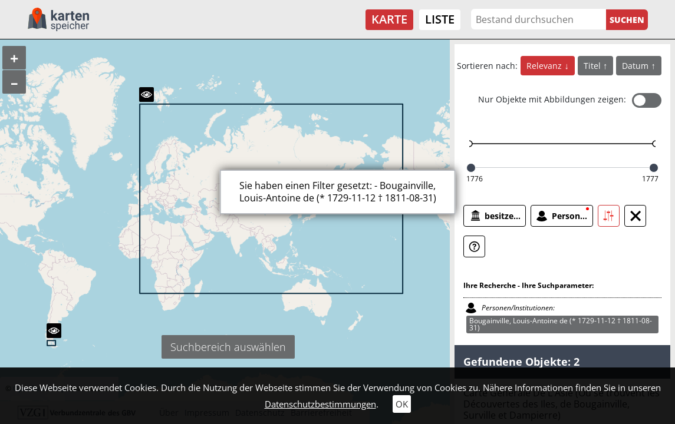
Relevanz (545, 65)
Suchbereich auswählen (228, 347)
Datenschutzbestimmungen (320, 404)
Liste (440, 19)
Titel (593, 65)
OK (402, 404)
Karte (389, 19)
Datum (636, 65)
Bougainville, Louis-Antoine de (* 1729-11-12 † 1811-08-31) (560, 324)
